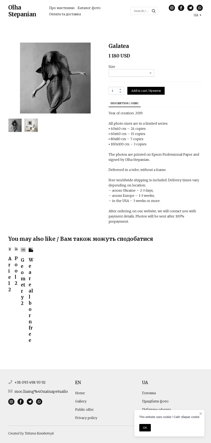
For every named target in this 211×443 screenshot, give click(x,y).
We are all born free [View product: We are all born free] (31, 300)
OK (145, 427)
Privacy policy (86, 418)
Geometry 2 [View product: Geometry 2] (23, 281)
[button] (153, 10)
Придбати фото (155, 401)
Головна (149, 393)
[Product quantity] (115, 91)
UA (145, 382)
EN (78, 382)
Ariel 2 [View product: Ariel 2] (10, 274)
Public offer (84, 409)
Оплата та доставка (65, 14)
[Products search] (144, 11)
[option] (196, 15)
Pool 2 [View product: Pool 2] (16, 271)
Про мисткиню (62, 8)
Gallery (81, 401)
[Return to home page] (25, 11)
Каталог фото (89, 8)
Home (80, 393)
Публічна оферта (156, 409)
